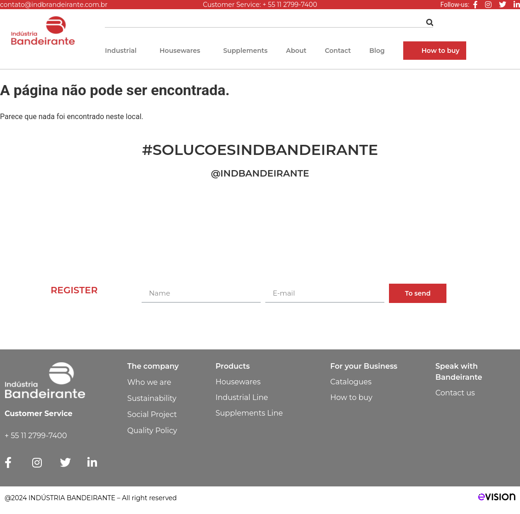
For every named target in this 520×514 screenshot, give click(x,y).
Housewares (180, 50)
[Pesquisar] (430, 22)
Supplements (245, 50)
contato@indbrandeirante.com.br (54, 4)
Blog (376, 50)
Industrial (121, 50)
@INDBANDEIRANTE (260, 173)
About (296, 50)
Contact (338, 50)
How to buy (441, 50)
